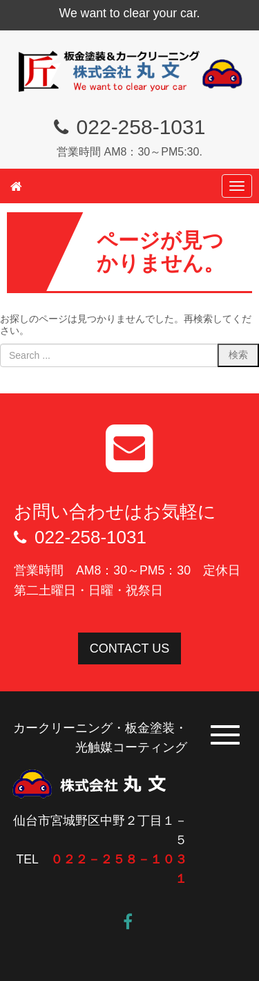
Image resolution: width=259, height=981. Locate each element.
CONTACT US (129, 648)
